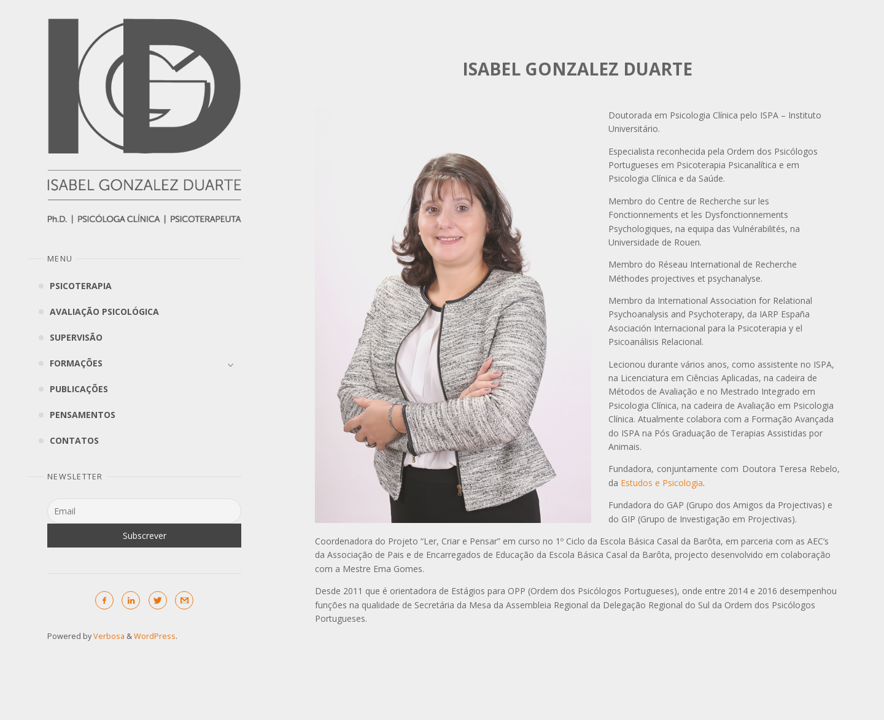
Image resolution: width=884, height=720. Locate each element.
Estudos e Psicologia (662, 483)
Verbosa (108, 636)
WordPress (155, 636)
